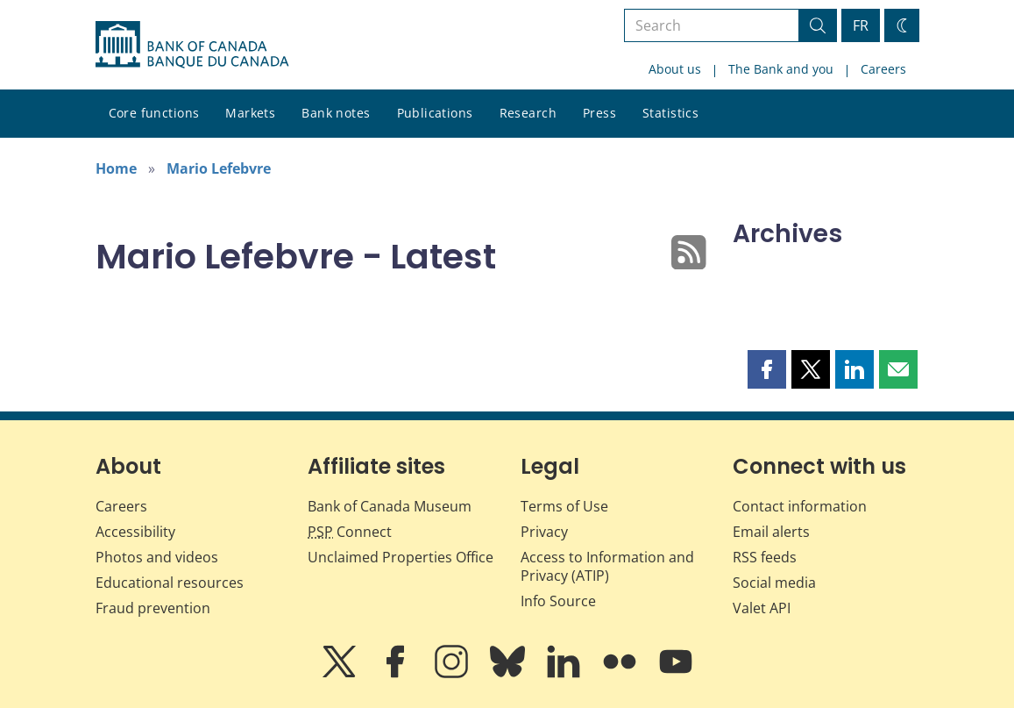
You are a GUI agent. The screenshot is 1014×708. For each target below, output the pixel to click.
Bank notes (335, 112)
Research (528, 112)
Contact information (800, 506)
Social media (774, 582)
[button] (767, 369)
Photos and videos (157, 557)
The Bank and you (780, 69)
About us (675, 69)
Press (599, 112)
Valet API (762, 608)
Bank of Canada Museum (390, 506)
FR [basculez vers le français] (861, 25)
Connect (350, 531)
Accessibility (135, 531)
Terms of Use (564, 506)
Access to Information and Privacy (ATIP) (607, 566)
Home (116, 168)
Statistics (670, 112)
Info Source (558, 601)
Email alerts (771, 531)
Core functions (154, 112)
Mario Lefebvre (219, 168)
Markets (250, 112)
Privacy (544, 531)
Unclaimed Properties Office (400, 557)
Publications (435, 112)
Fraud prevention (153, 608)
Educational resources (170, 582)
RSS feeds (765, 557)
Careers (883, 69)
